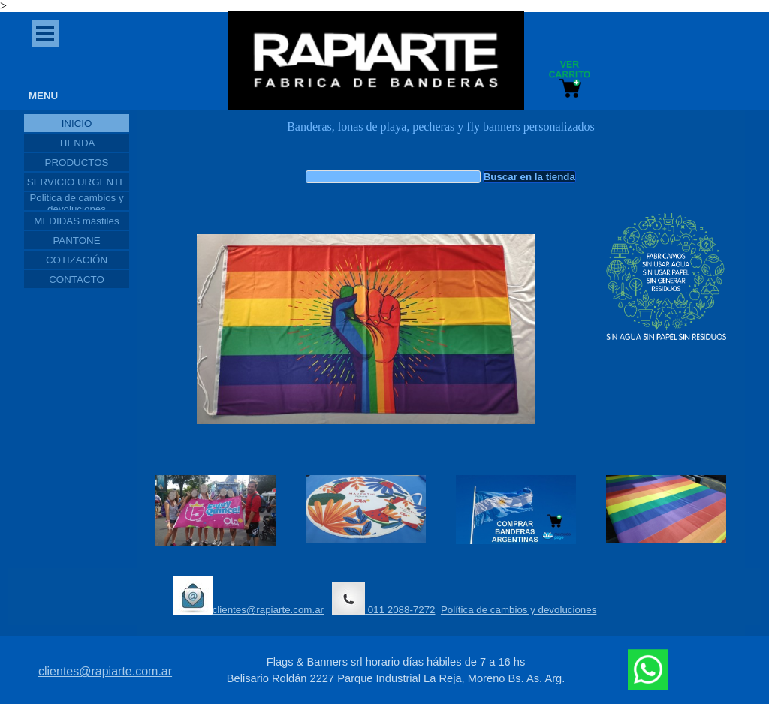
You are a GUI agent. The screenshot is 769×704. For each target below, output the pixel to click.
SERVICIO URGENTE (76, 182)
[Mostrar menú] (45, 33)
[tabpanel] (441, 134)
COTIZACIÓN (76, 260)
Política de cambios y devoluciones (518, 609)
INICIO (77, 123)
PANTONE (76, 240)
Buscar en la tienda (529, 176)
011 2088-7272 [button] (383, 598)
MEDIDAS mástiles (76, 221)
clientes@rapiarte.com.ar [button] (248, 595)
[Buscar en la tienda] (393, 176)
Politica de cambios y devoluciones (76, 203)
